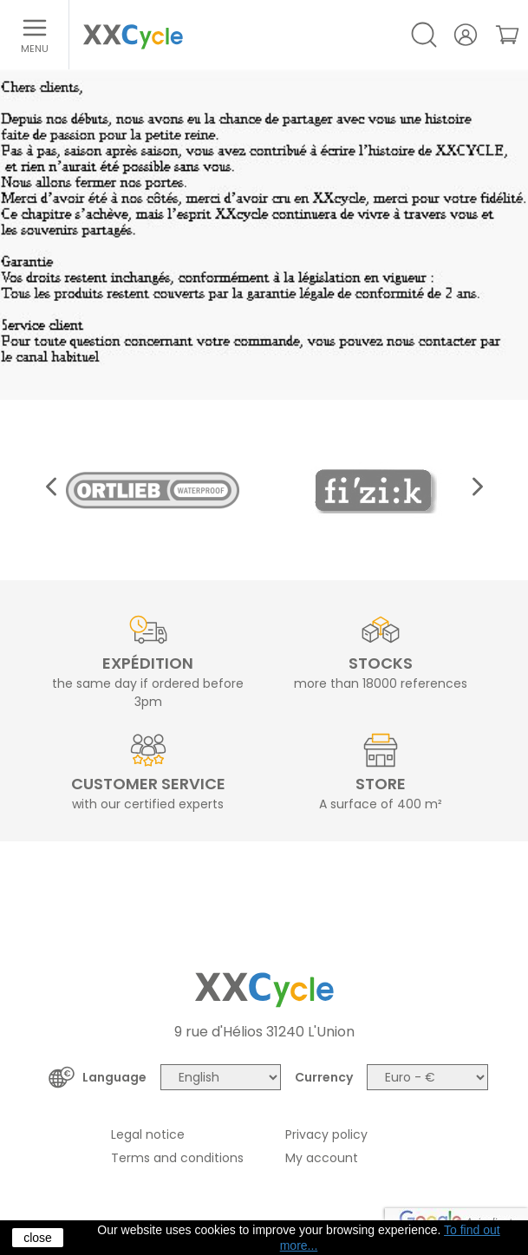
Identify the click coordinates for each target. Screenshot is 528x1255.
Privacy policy (326, 1134)
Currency (324, 1077)
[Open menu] (34, 34)
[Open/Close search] (424, 35)
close (37, 1238)
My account (321, 1158)
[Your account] (465, 35)
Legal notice (148, 1134)
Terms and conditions (177, 1158)
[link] (507, 35)
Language (114, 1077)
